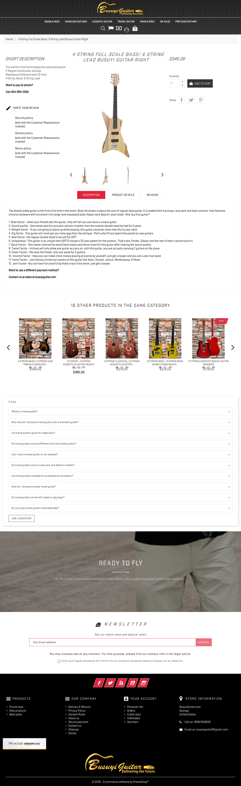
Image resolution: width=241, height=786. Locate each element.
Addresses (133, 717)
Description (91, 195)
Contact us (74, 725)
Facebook (104, 679)
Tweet (190, 99)
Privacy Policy (76, 710)
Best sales (15, 713)
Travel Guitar (125, 21)
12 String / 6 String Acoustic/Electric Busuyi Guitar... (78, 364)
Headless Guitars (76, 21)
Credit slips (134, 713)
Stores (72, 732)
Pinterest (200, 99)
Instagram (148, 679)
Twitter (115, 679)
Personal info (135, 706)
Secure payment (78, 721)
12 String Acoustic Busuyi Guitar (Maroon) (208, 363)
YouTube (137, 679)
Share (181, 99)
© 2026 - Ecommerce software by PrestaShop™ (120, 781)
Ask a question (19, 518)
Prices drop (16, 706)
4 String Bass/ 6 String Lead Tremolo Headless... (35, 363)
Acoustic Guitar (102, 21)
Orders (131, 710)
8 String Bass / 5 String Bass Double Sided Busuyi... (165, 363)
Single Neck (147, 21)
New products (17, 710)
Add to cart (203, 83)
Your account (143, 698)
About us (73, 717)
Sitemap (73, 728)
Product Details (123, 195)
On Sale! (165, 21)
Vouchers (132, 721)
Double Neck (52, 21)
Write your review (22, 108)
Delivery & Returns (79, 706)
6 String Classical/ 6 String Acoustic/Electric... (122, 363)
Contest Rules (76, 713)
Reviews (152, 195)
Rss (126, 679)
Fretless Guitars (186, 21)
